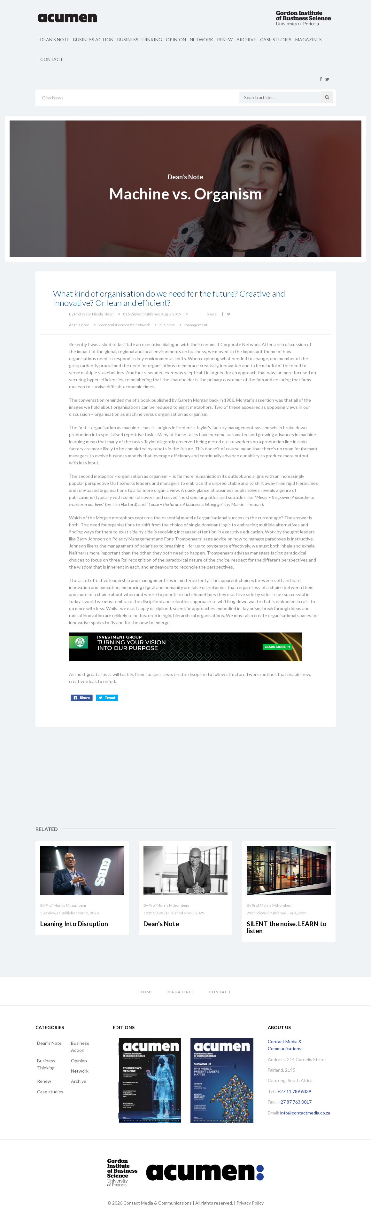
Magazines (308, 39)
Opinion (176, 39)
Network (201, 39)
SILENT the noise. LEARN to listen (287, 927)
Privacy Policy (250, 1203)
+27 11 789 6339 (294, 1091)
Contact (51, 59)
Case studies (275, 39)
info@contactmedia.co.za (305, 1112)
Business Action (93, 39)
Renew (225, 39)
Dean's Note (54, 39)
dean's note (79, 324)
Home (146, 992)
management (195, 324)
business (167, 324)
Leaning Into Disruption (74, 923)
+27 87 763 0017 (295, 1102)
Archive (246, 39)
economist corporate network (124, 324)
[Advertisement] (289, 777)
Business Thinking (139, 39)
